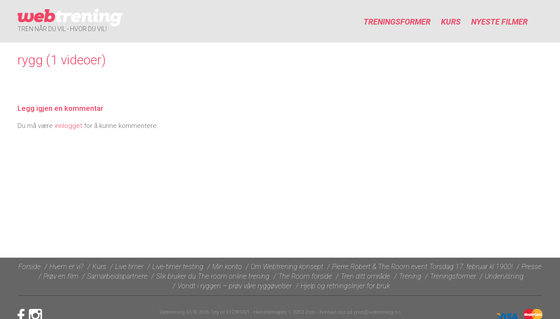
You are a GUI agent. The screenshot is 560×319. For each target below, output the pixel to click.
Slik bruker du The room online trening (213, 276)
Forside (29, 266)
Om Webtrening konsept (287, 266)
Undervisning (504, 276)
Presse (532, 266)
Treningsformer (397, 21)
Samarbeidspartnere (117, 276)
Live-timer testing (177, 266)
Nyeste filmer (499, 21)
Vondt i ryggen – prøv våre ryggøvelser (235, 286)
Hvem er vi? (66, 266)
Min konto (227, 266)
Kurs (451, 21)
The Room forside (305, 276)
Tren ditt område (365, 276)
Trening (410, 276)
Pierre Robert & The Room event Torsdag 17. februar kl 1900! (422, 266)
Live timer (129, 266)
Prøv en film (60, 276)
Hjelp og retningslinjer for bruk (345, 286)
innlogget (68, 126)
